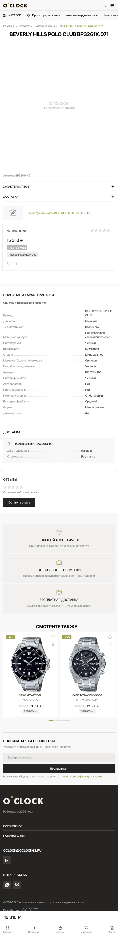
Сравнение (33, 929)
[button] (51, 720)
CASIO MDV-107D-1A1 (30, 695)
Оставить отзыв (19, 502)
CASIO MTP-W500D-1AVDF (87, 695)
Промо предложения (43, 15)
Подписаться (59, 768)
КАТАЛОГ (12, 15)
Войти (111, 929)
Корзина (60, 929)
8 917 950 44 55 (15, 875)
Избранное (86, 929)
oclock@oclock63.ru (22, 850)
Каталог (7, 929)
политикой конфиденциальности (82, 776)
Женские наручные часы (82, 15)
